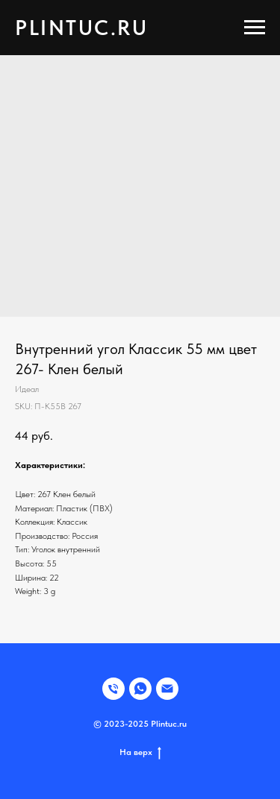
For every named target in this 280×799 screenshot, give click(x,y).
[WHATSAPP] (140, 689)
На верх (140, 752)
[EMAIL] (167, 689)
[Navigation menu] (254, 27)
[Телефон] (113, 689)
